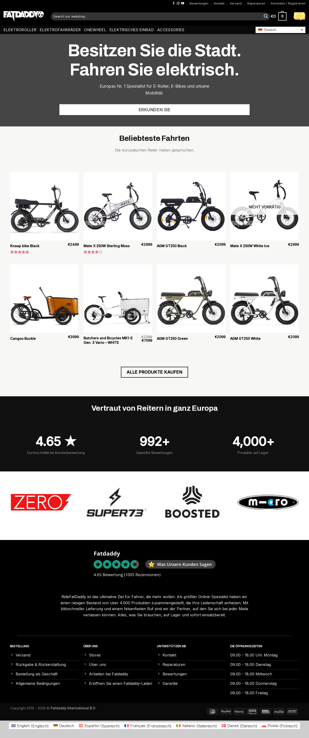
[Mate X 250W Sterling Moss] (118, 206)
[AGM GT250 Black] (191, 206)
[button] (280, 30)
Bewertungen (199, 3)
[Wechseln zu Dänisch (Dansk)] (239, 725)
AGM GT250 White (245, 339)
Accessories (171, 29)
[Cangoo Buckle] (44, 298)
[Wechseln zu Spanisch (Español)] (99, 725)
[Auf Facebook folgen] (173, 3)
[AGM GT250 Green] (191, 298)
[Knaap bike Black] (44, 206)
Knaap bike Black (24, 246)
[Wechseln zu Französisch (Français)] (148, 725)
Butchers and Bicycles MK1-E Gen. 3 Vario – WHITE (108, 340)
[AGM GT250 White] (264, 298)
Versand (236, 3)
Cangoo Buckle (23, 339)
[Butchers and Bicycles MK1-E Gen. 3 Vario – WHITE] (118, 298)
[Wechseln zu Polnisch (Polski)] (280, 725)
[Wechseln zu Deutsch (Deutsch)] (63, 725)
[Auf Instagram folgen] (178, 3)
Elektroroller (20, 29)
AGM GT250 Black (172, 246)
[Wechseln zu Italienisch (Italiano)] (196, 725)
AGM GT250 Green (172, 339)
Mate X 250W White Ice (249, 246)
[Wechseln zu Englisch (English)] (30, 725)
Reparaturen (256, 3)
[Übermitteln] (266, 17)
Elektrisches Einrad (132, 29)
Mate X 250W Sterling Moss (107, 246)
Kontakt (219, 3)
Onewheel (95, 29)
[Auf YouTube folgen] (182, 3)
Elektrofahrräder (60, 29)
